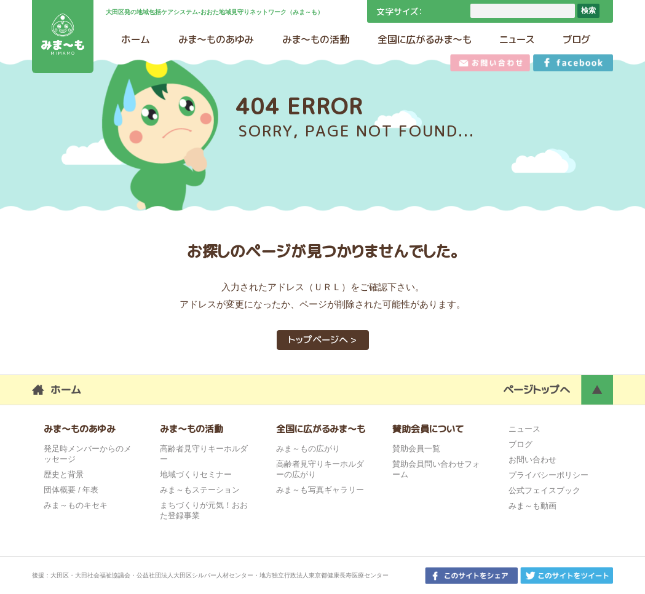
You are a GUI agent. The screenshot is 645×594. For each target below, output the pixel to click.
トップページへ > (322, 339)
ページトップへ (536, 389)
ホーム (65, 389)
